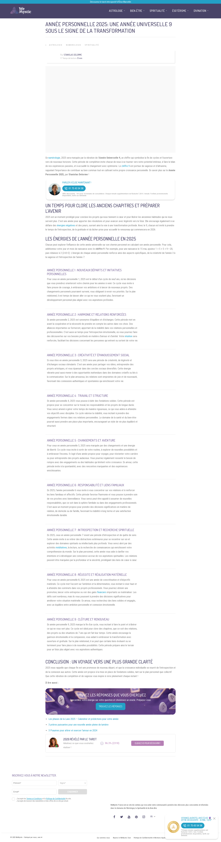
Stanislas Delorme (73, 54)
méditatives (61, 547)
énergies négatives (66, 225)
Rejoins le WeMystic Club (122, 838)
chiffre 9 (126, 166)
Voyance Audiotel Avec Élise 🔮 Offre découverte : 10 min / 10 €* (196, 819)
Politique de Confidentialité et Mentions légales (150, 838)
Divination (200, 10)
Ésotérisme (179, 10)
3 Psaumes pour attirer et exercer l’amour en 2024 (72, 730)
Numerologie (73, 45)
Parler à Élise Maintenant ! (76, 182)
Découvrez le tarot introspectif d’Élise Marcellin (110, 2)
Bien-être (136, 10)
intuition (128, 336)
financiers (101, 592)
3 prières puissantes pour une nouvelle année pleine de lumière (78, 724)
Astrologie (55, 45)
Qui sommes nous (103, 838)
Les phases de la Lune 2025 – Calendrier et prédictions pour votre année (83, 719)
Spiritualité (92, 45)
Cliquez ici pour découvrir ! (147, 743)
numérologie (54, 157)
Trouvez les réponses (110, 706)
